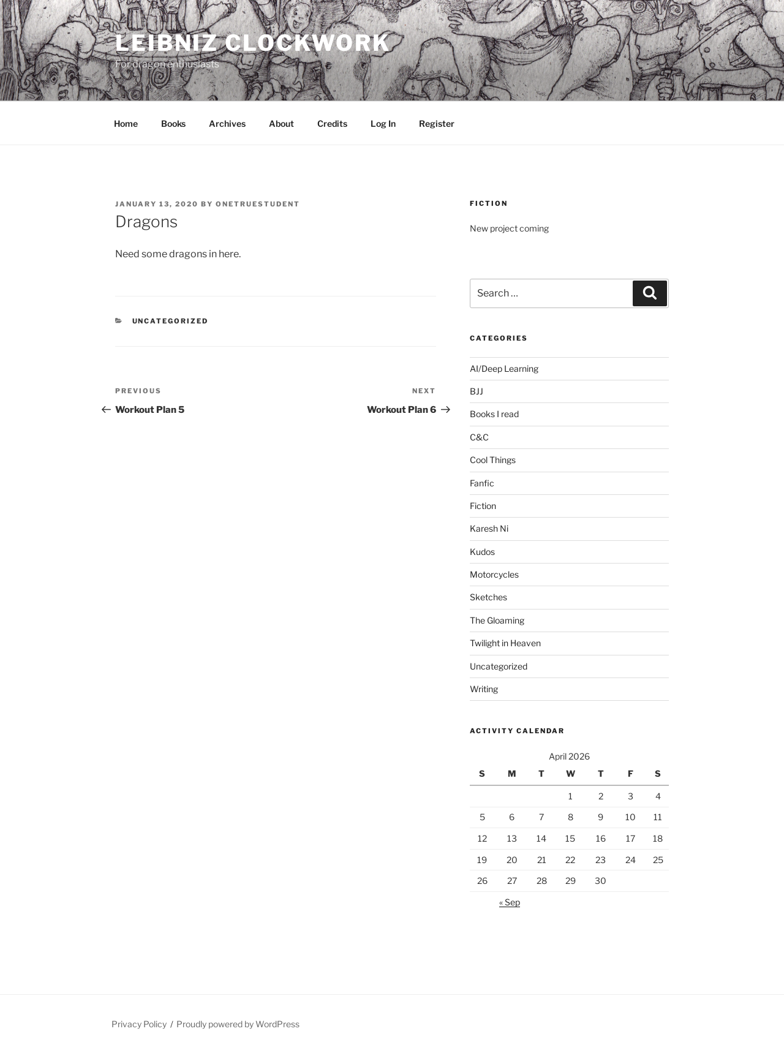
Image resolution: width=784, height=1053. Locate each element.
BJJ (476, 391)
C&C (479, 437)
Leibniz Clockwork (253, 42)
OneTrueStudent (258, 204)
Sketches (488, 597)
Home (126, 123)
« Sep (509, 902)
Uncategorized (170, 321)
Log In (383, 123)
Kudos (482, 551)
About (281, 123)
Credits (332, 123)
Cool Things (493, 460)
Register (436, 123)
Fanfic (482, 483)
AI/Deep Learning (504, 368)
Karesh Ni (489, 528)
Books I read (494, 414)
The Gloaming (497, 620)
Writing (484, 689)
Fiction (483, 505)
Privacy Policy (139, 1024)
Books (173, 123)
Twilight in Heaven (505, 643)
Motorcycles (494, 574)
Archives (227, 123)
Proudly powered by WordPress (238, 1024)
